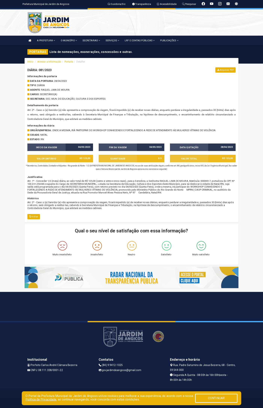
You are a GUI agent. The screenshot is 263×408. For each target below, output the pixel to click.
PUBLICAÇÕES (169, 40)
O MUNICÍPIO (69, 40)
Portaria (69, 61)
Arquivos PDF (225, 70)
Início (30, 61)
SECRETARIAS (91, 40)
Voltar (33, 216)
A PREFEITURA (46, 40)
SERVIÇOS (112, 40)
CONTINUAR (216, 398)
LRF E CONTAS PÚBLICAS (140, 40)
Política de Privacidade (41, 399)
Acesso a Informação (49, 61)
